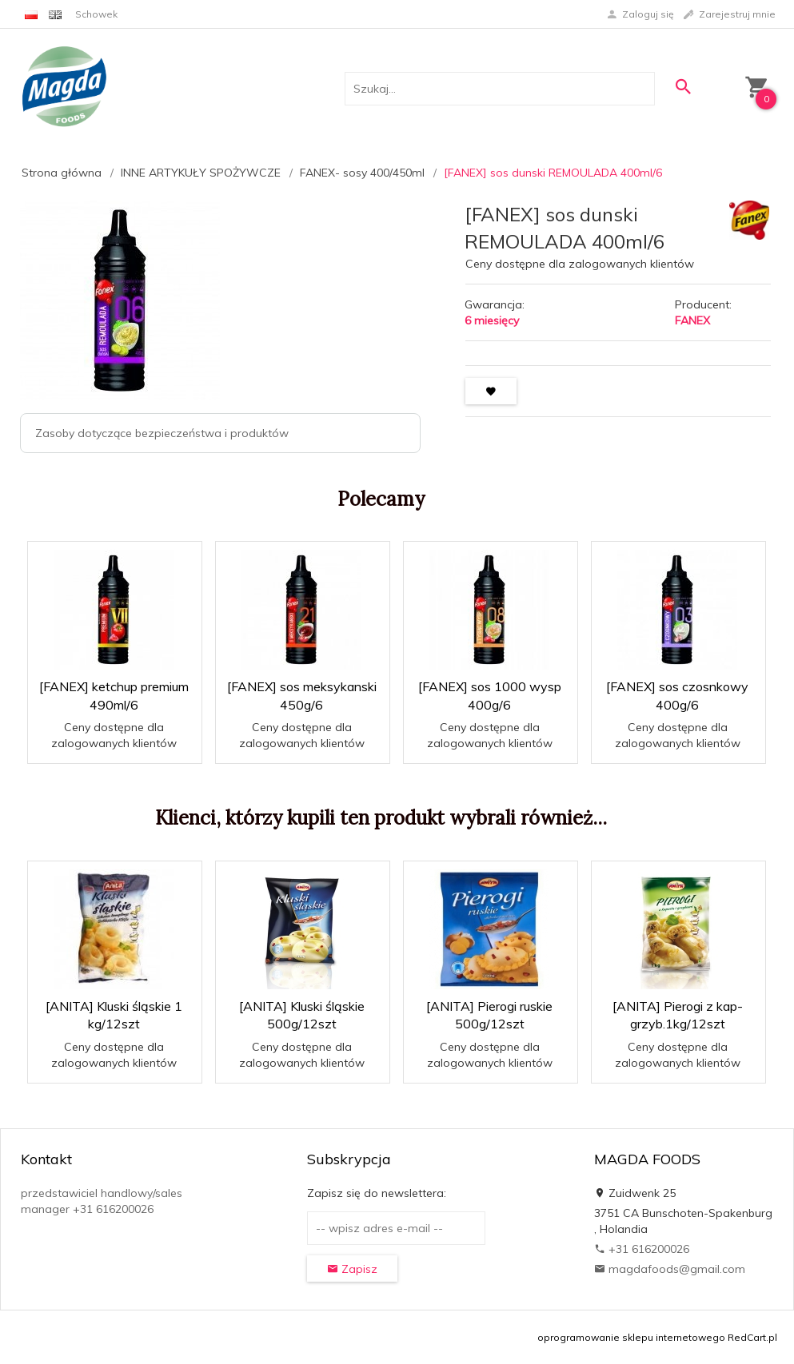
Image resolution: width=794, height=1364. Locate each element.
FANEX (692, 320)
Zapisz (352, 1269)
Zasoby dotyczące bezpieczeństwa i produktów (162, 433)
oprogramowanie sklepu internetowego (631, 1337)
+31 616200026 (641, 1249)
